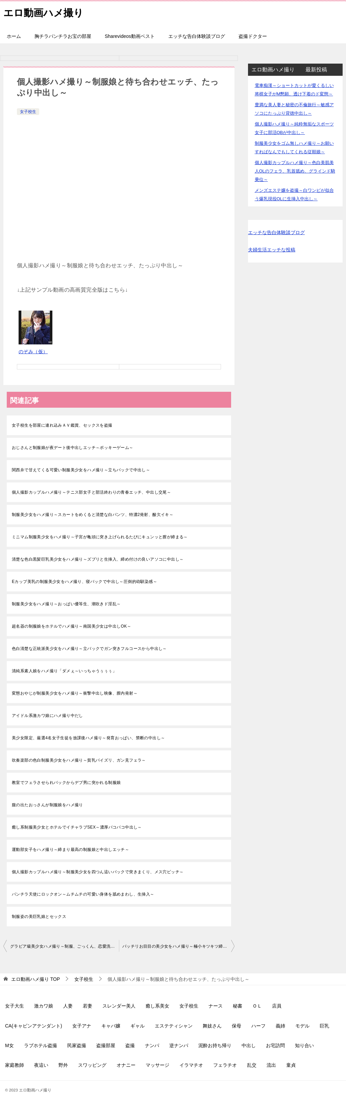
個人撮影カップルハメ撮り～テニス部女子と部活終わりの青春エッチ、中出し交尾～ (91, 492)
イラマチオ (191, 1065)
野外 (63, 1065)
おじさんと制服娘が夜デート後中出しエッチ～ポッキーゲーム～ (72, 447)
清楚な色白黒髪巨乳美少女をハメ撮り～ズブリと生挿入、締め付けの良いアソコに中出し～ (97, 559)
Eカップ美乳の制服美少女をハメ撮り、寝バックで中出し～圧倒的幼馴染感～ (84, 581)
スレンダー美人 (118, 1006)
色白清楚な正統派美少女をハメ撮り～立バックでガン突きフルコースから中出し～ (89, 648)
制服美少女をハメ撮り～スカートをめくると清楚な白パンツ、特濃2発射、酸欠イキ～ (92, 514)
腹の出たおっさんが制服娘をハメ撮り (47, 805)
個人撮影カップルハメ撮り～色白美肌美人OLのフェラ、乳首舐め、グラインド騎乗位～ (295, 171)
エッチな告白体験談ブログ (196, 36)
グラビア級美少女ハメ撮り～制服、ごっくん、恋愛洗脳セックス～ (64, 946)
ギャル (137, 1026)
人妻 (68, 1006)
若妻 (87, 1006)
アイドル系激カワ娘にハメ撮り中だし (47, 715)
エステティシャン (174, 1026)
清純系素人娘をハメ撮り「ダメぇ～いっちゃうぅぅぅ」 (64, 671)
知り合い (304, 1045)
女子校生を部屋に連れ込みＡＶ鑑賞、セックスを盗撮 (62, 425)
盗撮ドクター (253, 36)
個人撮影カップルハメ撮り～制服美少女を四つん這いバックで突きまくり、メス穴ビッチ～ (97, 872)
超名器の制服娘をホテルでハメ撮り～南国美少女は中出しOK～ (71, 626)
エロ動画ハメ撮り (44, 11)
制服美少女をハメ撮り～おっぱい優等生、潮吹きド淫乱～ (66, 604)
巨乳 (324, 1026)
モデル (302, 1026)
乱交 (251, 1065)
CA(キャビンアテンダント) (33, 1026)
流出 (271, 1065)
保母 (236, 1026)
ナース (215, 1006)
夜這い (41, 1065)
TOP (35, 979)
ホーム (14, 36)
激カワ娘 (43, 1006)
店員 (276, 1006)
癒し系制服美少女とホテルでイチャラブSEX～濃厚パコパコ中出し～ (77, 827)
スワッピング (92, 1065)
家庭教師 (14, 1065)
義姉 (280, 1026)
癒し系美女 (157, 1006)
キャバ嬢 (110, 1026)
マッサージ (157, 1065)
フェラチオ (225, 1065)
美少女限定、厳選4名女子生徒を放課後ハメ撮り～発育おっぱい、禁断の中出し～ (88, 738)
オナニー (126, 1065)
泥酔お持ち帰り (214, 1045)
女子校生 (28, 111)
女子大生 (14, 1006)
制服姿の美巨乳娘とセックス (39, 916)
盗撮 (130, 1045)
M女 (9, 1045)
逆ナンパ (178, 1045)
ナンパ (152, 1045)
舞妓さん (212, 1026)
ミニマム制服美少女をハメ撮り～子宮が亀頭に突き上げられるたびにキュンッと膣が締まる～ (100, 537)
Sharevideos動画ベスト (130, 36)
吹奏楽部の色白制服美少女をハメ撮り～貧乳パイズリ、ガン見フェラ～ (79, 760)
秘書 (237, 1006)
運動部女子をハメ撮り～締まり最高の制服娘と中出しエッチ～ (70, 849)
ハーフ (258, 1026)
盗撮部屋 (105, 1045)
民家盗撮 (76, 1045)
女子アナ (81, 1026)
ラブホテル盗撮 (40, 1045)
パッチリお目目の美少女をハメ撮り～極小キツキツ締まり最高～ (178, 946)
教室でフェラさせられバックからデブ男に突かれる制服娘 (66, 782)
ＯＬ (257, 1006)
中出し (249, 1045)
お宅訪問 (275, 1045)
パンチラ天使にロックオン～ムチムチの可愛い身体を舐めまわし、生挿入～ (83, 894)
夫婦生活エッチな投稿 (271, 249)
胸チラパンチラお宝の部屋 (62, 36)
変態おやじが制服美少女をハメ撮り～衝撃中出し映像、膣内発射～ (75, 693)
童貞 (291, 1065)
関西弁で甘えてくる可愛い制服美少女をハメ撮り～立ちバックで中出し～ (81, 470)
